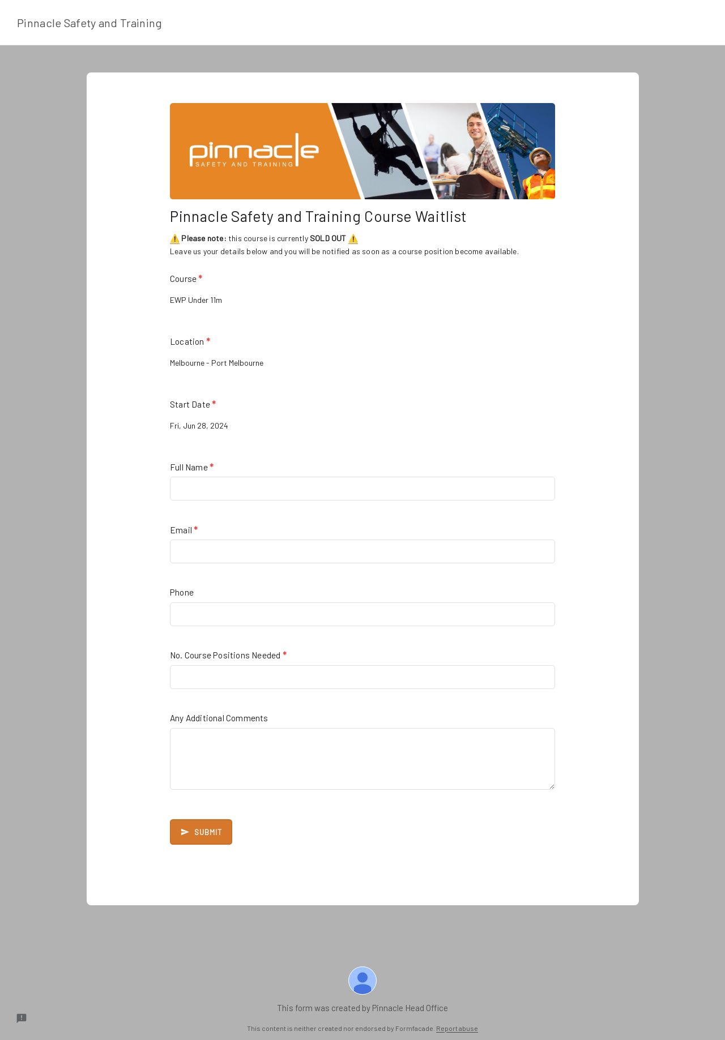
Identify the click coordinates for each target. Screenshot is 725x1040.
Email (184, 530)
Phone (182, 592)
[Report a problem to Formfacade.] (21, 1018)
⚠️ (175, 238)
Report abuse (457, 1028)
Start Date (193, 404)
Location (190, 341)
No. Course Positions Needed (228, 655)
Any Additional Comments (219, 718)
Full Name (192, 467)
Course (186, 278)
